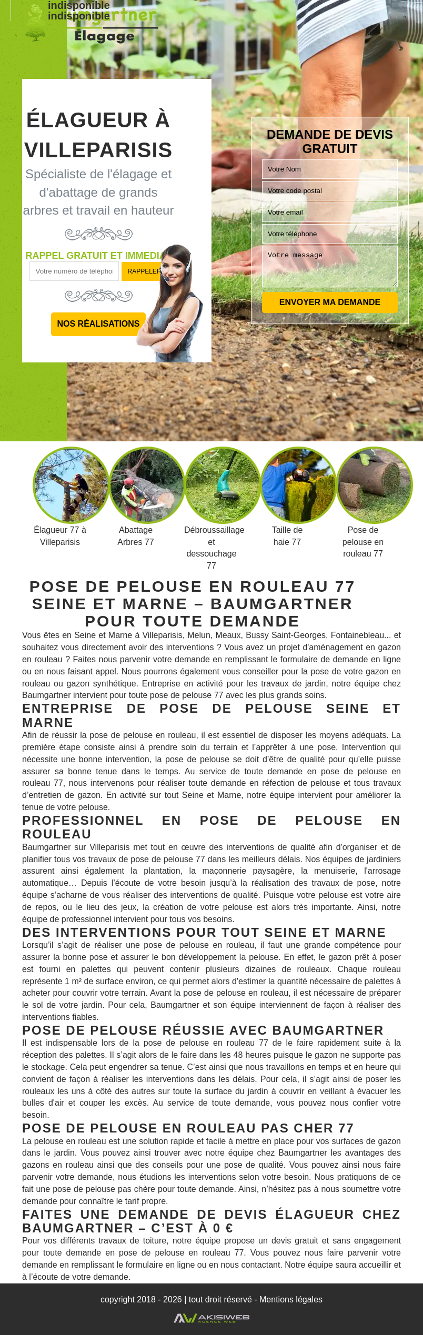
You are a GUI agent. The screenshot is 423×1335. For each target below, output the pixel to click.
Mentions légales (291, 1299)
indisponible (79, 16)
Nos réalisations (98, 323)
